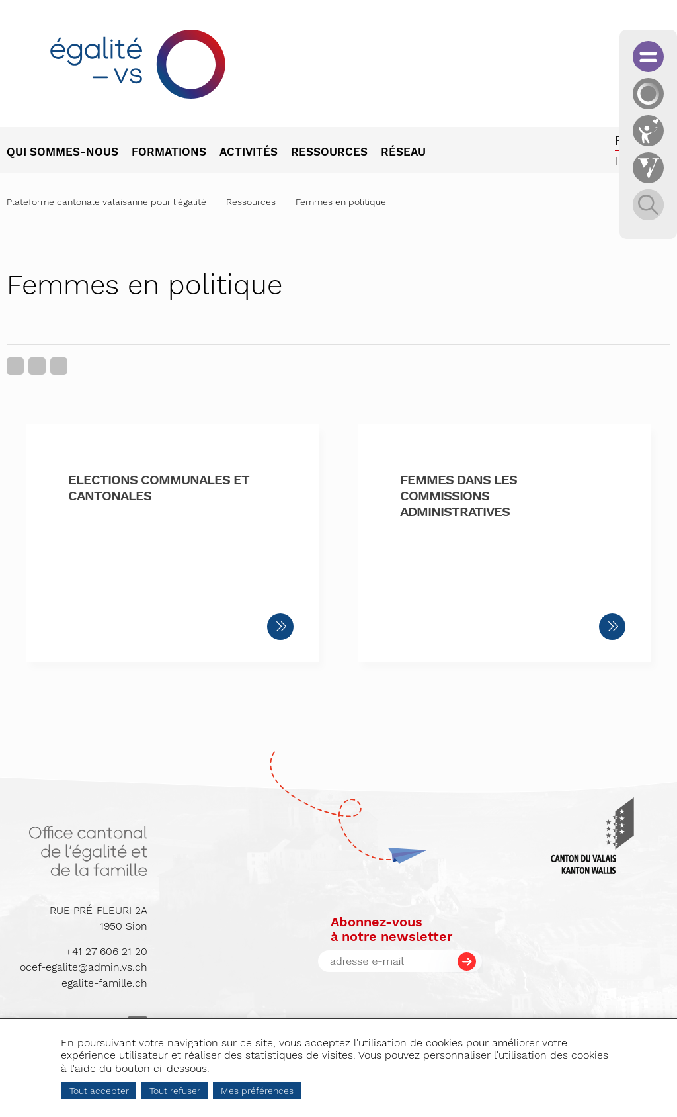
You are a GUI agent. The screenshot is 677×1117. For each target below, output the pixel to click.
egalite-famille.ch (104, 983)
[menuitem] (69, 152)
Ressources (251, 202)
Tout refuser (174, 1090)
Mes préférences (257, 1090)
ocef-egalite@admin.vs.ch (83, 967)
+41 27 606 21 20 (106, 951)
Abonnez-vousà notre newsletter (391, 929)
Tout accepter (99, 1090)
